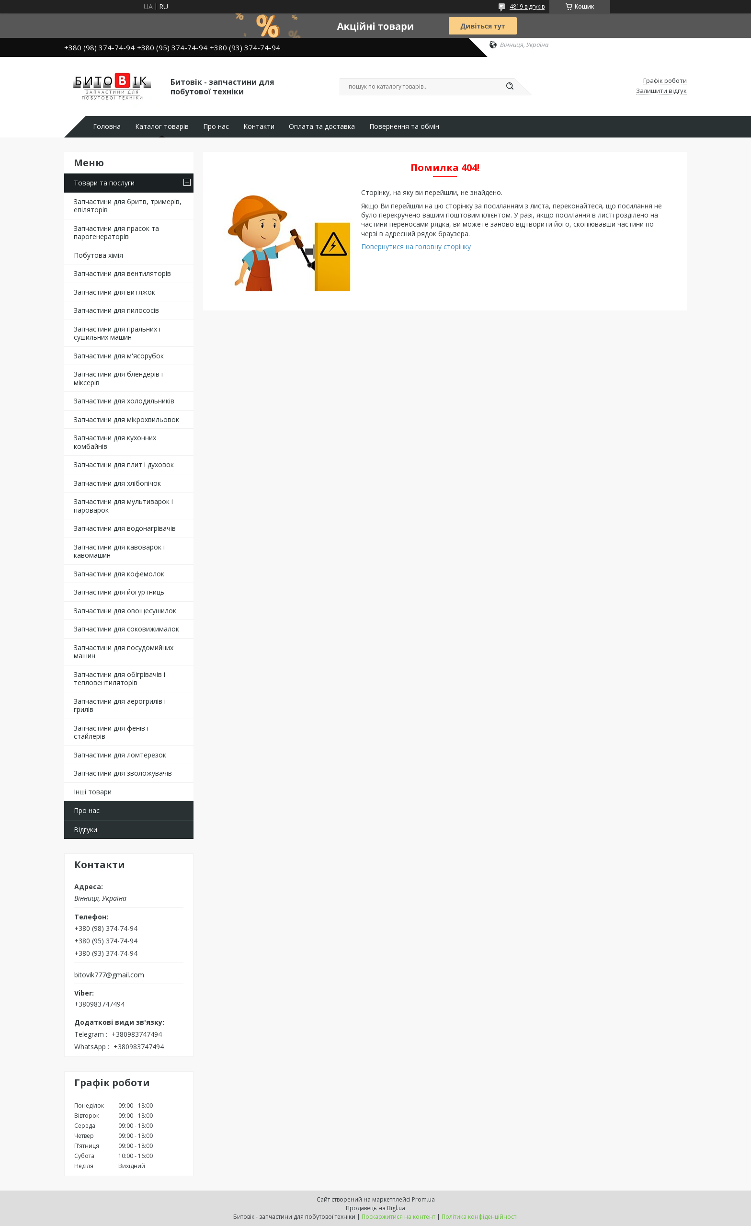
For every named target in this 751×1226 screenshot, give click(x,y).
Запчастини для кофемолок (119, 573)
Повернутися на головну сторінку (416, 246)
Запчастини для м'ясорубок (119, 355)
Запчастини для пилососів (116, 310)
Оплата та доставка (322, 126)
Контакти (258, 126)
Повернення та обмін (404, 126)
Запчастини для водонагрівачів (125, 528)
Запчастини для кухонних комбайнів (115, 442)
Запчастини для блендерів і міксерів (118, 378)
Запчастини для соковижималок (126, 628)
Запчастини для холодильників (124, 400)
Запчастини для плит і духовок (124, 464)
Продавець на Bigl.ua (375, 1208)
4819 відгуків (527, 6)
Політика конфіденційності (480, 1217)
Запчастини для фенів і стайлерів (111, 732)
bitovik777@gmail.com (109, 975)
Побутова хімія (98, 255)
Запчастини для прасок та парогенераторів (116, 232)
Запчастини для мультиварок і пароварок (123, 506)
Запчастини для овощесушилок (125, 610)
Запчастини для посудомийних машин (123, 652)
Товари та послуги (104, 182)
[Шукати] (509, 86)
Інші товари (93, 791)
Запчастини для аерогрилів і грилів (120, 705)
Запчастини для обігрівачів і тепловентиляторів (119, 678)
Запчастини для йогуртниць (119, 591)
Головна (107, 126)
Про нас (216, 126)
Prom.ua (423, 1199)
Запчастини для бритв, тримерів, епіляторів (128, 206)
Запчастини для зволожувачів (123, 773)
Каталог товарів (162, 126)
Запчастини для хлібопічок (117, 483)
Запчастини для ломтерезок (120, 754)
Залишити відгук (661, 91)
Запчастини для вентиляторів (122, 273)
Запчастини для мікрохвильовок (126, 419)
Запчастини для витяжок (114, 292)
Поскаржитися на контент (398, 1217)
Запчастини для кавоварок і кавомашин (119, 551)
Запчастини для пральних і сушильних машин (117, 333)
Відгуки (85, 829)
